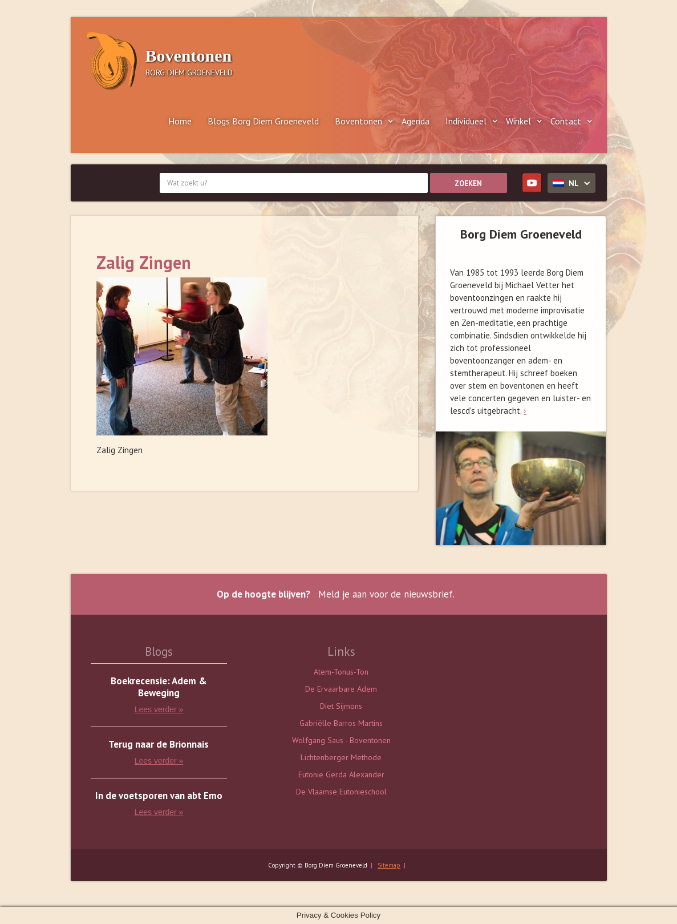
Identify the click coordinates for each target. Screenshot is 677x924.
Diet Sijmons (341, 706)
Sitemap (389, 865)
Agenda (415, 121)
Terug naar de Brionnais (158, 745)
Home (180, 121)
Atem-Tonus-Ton (341, 672)
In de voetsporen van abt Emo (158, 796)
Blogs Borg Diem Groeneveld (263, 121)
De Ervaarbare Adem (341, 689)
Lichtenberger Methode (341, 757)
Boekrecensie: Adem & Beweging (159, 687)
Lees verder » (159, 709)
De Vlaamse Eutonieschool (341, 791)
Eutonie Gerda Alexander (341, 774)
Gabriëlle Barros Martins (341, 723)
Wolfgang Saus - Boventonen (341, 740)
